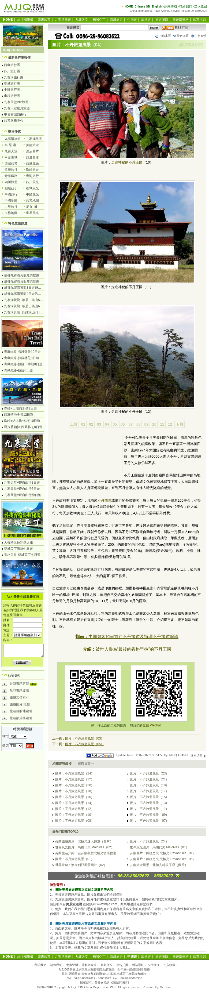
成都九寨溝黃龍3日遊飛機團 (24, 287)
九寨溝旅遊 (63, 19)
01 (83, 424)
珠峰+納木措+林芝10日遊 (22, 421)
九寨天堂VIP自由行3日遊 (22, 482)
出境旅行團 (12, 96)
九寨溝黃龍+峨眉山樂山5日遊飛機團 (30, 300)
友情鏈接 (153, 964)
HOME (129, 6)
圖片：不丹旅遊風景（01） (74, 859)
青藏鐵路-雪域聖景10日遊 (22, 352)
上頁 (73, 424)
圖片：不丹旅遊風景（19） (149, 785)
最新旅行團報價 (19, 58)
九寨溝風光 (34, 139)
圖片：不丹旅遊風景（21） (149, 779)
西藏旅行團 (12, 65)
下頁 (179, 424)
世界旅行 (11, 207)
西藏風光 (32, 163)
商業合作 (106, 964)
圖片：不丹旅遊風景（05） (84, 744)
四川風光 (32, 182)
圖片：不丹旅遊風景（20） (74, 785)
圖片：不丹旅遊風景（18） (74, 791)
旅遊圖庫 (161, 19)
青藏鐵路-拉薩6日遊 (18, 370)
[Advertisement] (77, 455)
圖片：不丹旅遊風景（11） (149, 809)
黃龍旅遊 (32, 145)
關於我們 (40, 964)
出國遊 (146, 19)
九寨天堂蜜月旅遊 (17, 108)
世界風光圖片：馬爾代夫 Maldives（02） (84, 847)
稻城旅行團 (12, 83)
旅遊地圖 (32, 200)
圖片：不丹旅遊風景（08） (74, 821)
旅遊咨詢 (199, 19)
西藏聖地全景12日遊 (18, 415)
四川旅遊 (44, 19)
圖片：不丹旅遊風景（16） (74, 797)
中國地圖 (11, 200)
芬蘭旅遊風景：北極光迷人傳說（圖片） (84, 841)
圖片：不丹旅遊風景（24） (74, 773)
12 (170, 424)
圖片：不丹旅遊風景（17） (149, 791)
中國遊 (132, 19)
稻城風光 (32, 188)
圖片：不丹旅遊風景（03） (84, 738)
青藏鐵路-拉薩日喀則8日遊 (23, 364)
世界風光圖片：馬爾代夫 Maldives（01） (159, 847)
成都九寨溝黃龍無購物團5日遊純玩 (29, 281)
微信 (146, 725)
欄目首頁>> (86, 764)
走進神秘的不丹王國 (127, 162)
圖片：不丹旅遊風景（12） (74, 809)
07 (130, 424)
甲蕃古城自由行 (15, 114)
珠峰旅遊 (32, 170)
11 (162, 424)
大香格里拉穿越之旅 (18, 542)
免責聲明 (72, 964)
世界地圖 (11, 213)
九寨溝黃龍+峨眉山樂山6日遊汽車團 (30, 306)
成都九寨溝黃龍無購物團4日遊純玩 (29, 275)
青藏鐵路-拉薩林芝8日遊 (21, 358)
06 (123, 424)
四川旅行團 (12, 71)
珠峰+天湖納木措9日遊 (20, 408)
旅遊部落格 (181, 19)
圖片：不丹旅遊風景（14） (74, 803)
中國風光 (32, 194)
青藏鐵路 (11, 176)
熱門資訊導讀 (15, 691)
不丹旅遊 (104, 500)
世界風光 (32, 213)
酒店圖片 (32, 151)
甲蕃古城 (11, 157)
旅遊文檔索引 (15, 698)
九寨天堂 (81, 19)
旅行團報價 (25, 19)
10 (154, 424)
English (157, 6)
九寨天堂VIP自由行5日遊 (22, 489)
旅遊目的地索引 (17, 712)
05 (115, 424)
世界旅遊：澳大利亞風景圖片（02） (81, 865)
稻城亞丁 (99, 19)
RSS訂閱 (175, 28)
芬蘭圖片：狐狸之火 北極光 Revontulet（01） (163, 853)
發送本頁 (181, 35)
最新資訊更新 (20, 684)
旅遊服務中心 (13, 120)
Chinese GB (142, 6)
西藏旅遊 (116, 19)
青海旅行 (32, 176)
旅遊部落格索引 (17, 719)
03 (99, 424)
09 (146, 424)
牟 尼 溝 (10, 145)
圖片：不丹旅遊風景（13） (149, 803)
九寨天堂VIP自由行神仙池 (22, 495)
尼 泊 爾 (32, 207)
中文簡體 (198, 35)
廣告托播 (122, 964)
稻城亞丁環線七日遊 (18, 549)
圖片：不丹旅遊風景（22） (74, 779)
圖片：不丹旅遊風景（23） (149, 773)
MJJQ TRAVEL (179, 755)
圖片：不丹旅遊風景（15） (149, 797)
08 (138, 424)
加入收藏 (200, 6)
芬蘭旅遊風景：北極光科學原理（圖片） (159, 865)
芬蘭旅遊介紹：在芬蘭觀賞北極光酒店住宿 (85, 853)
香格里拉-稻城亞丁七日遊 (22, 555)
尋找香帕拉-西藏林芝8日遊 (23, 427)
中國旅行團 (12, 90)
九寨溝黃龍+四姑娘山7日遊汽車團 (28, 312)
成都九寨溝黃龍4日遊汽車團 (24, 294)
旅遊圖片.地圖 (16, 705)
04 (107, 424)
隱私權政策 (89, 964)
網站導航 (170, 6)
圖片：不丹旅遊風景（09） (149, 815)
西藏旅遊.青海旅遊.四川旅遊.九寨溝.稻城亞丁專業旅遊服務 (107, 973)
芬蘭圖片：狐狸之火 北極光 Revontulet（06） (163, 859)
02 (91, 424)
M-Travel (165, 987)
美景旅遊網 (102, 982)
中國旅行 (11, 194)
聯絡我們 (185, 6)
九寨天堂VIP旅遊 (16, 102)
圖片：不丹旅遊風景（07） (149, 821)
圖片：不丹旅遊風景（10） (74, 815)
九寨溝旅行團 (13, 77)
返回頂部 (198, 755)
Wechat (155, 725)
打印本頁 (163, 35)
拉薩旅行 (11, 170)
